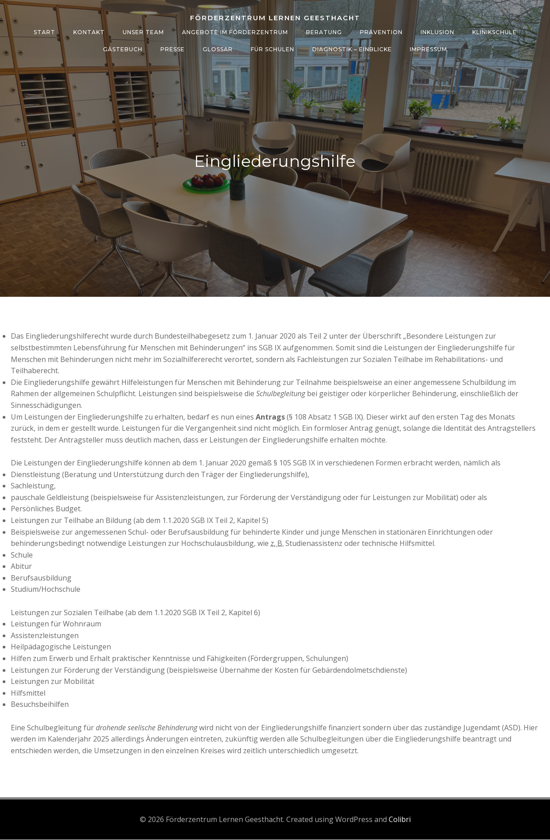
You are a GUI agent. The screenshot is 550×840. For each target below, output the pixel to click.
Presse (172, 48)
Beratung (324, 31)
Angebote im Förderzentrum (235, 31)
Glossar (218, 48)
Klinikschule (494, 31)
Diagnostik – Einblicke (352, 48)
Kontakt (89, 31)
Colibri (400, 820)
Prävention (381, 31)
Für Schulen (272, 48)
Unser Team (143, 31)
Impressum (428, 48)
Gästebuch (122, 48)
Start (44, 31)
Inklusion (437, 31)
